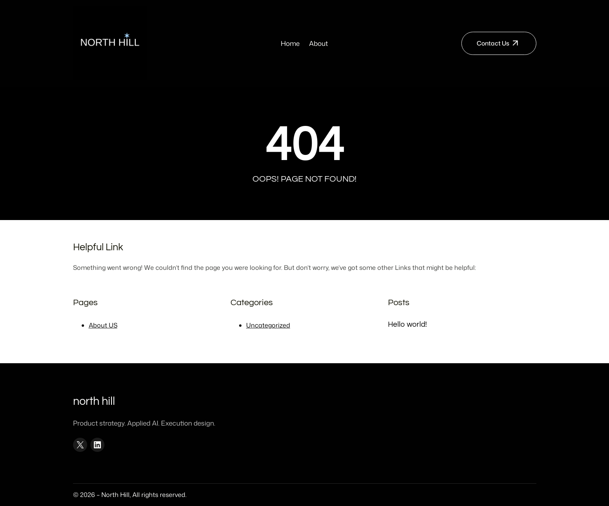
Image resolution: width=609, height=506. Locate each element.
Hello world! (407, 324)
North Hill (94, 401)
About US (103, 325)
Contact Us (493, 43)
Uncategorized (268, 325)
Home (290, 43)
